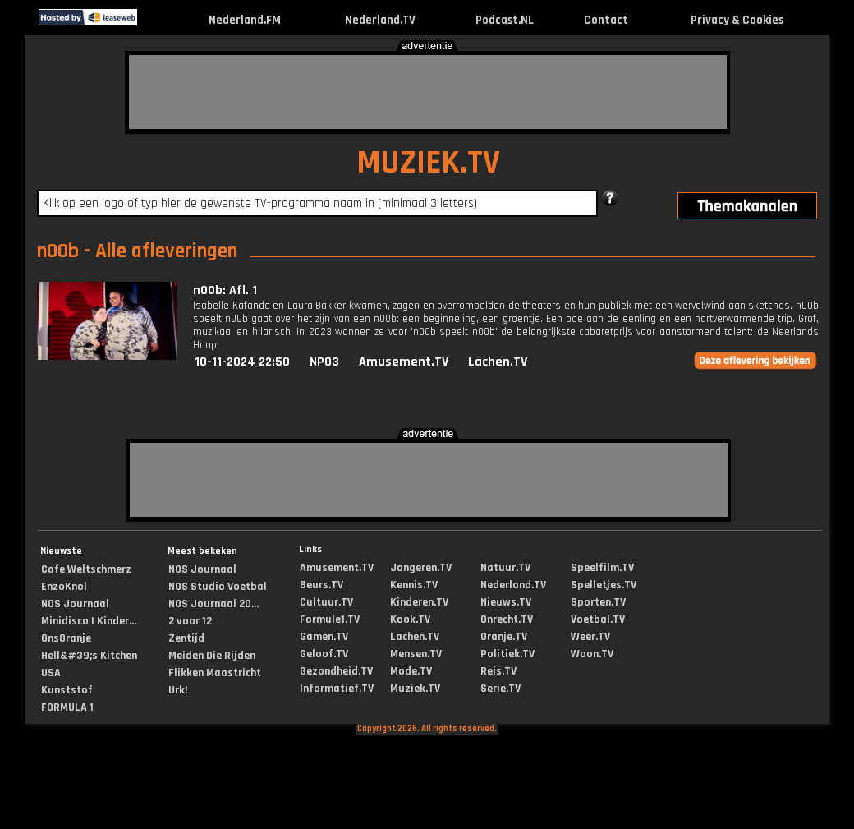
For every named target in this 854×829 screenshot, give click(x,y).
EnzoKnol (64, 586)
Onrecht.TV (506, 619)
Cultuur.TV (326, 602)
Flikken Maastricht (214, 673)
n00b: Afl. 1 (225, 290)
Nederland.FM (245, 20)
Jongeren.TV (421, 567)
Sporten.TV (598, 602)
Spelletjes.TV (603, 585)
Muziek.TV (415, 688)
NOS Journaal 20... (213, 603)
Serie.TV (500, 688)
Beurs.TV (321, 585)
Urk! (177, 690)
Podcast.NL (504, 20)
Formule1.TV (330, 619)
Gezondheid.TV (336, 671)
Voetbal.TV (598, 619)
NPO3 (324, 362)
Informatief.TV (337, 688)
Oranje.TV (503, 636)
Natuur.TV (505, 567)
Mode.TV (411, 671)
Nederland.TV (380, 20)
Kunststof (67, 690)
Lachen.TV (497, 362)
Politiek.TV (507, 654)
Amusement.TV (403, 362)
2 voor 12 (190, 621)
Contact (606, 20)
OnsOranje (66, 638)
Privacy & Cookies (737, 20)
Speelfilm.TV (602, 567)
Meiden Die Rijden (211, 655)
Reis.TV (498, 671)
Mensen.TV (416, 654)
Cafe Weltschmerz (86, 569)
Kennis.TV (414, 585)
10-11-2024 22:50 (242, 362)
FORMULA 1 (67, 707)
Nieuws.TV (505, 602)
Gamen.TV (324, 636)
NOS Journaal (75, 603)
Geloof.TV (324, 654)
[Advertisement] (428, 92)
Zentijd (186, 638)
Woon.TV (592, 654)
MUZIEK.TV (428, 163)
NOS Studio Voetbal (217, 586)
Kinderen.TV (419, 602)
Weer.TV (590, 636)
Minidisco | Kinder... (88, 621)
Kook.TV (410, 619)
